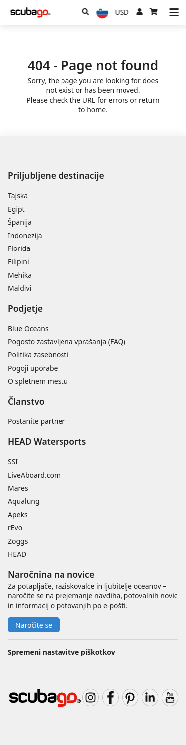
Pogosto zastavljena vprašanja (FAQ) (66, 341)
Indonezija (25, 235)
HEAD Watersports (47, 441)
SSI (13, 461)
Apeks (18, 514)
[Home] (30, 12)
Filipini (18, 261)
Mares (18, 488)
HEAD (17, 554)
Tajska (18, 195)
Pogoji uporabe (33, 368)
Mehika (20, 275)
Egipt (16, 209)
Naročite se (33, 625)
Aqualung (24, 501)
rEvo (15, 527)
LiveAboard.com (34, 475)
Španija (20, 222)
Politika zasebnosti (38, 354)
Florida (19, 248)
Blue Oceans (28, 328)
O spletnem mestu (38, 381)
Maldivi (19, 288)
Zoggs (18, 541)
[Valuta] (122, 12)
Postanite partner (36, 421)
